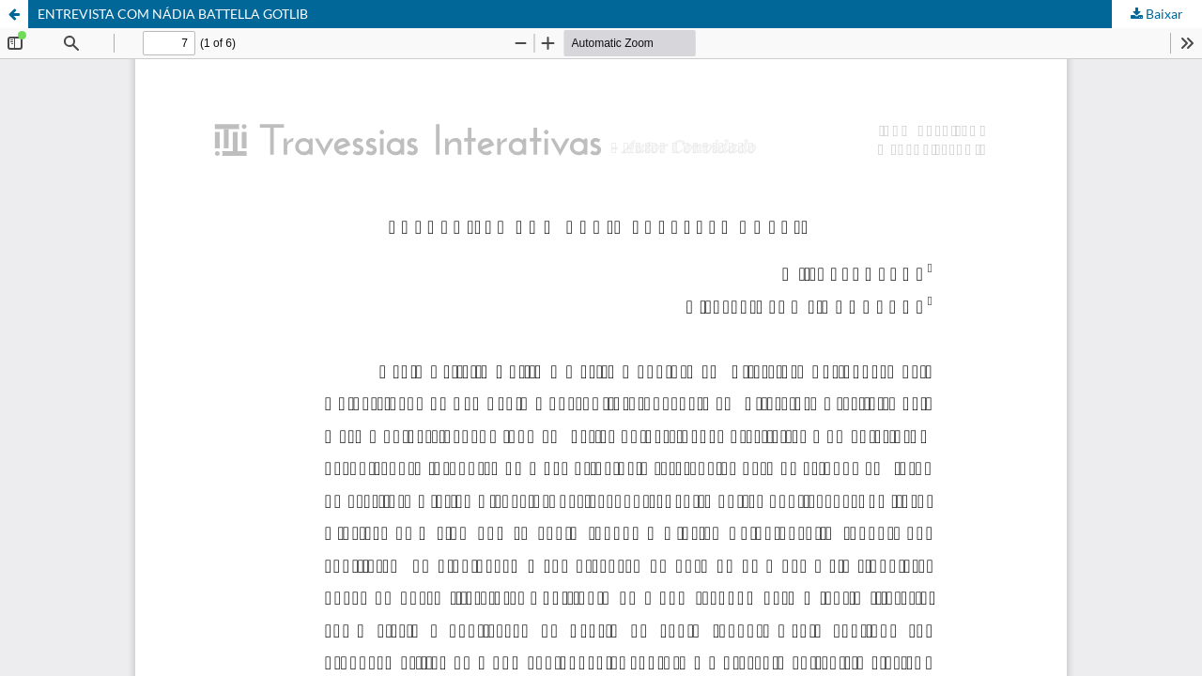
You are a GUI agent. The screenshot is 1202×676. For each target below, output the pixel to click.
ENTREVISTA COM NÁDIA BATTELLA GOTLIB (173, 14)
